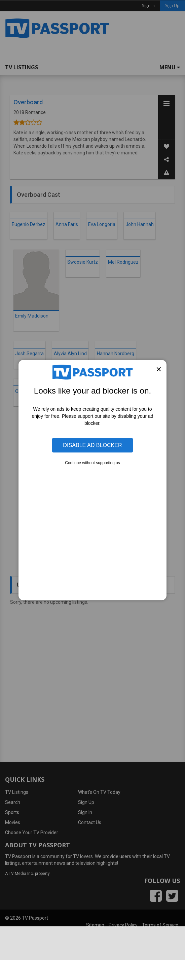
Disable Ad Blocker (92, 445)
